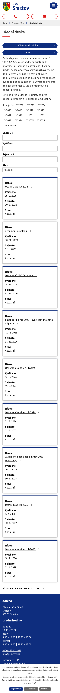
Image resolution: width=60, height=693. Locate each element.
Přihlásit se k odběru (36, 45)
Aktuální (10, 213)
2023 (8, 120)
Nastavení (45, 689)
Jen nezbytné (31, 689)
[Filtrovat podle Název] (30, 138)
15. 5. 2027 (10, 386)
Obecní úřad (18, 23)
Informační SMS (11, 660)
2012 (20, 105)
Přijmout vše (16, 689)
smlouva (11, 125)
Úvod (5, 23)
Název (6, 132)
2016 (19, 110)
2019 (8, 115)
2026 (42, 120)
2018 (41, 110)
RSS (41, 52)
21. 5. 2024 (11, 421)
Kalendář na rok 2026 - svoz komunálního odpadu (29, 321)
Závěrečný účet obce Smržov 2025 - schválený (25, 458)
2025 (31, 120)
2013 (31, 105)
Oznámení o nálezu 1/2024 (22, 368)
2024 (19, 120)
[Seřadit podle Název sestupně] (12, 133)
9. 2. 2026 (10, 514)
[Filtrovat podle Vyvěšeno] (30, 149)
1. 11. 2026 (10, 249)
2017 (30, 110)
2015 (8, 110)
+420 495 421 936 (11, 650)
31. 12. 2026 (11, 293)
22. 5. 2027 (11, 430)
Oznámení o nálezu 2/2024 (22, 412)
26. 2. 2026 (11, 469)
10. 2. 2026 (11, 558)
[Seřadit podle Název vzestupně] (12, 132)
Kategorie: (8, 105)
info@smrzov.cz (11, 654)
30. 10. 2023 (11, 240)
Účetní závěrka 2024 (19, 186)
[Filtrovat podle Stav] (30, 169)
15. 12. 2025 (11, 284)
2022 (42, 115)
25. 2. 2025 (11, 195)
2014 (43, 105)
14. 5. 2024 (11, 377)
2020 (19, 115)
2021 (31, 115)
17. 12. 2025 (11, 332)
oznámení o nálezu (18, 231)
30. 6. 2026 (11, 204)
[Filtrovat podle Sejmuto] (30, 159)
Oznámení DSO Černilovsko (23, 275)
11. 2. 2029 (10, 567)
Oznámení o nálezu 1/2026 (22, 549)
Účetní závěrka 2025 (19, 504)
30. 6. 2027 (11, 478)
